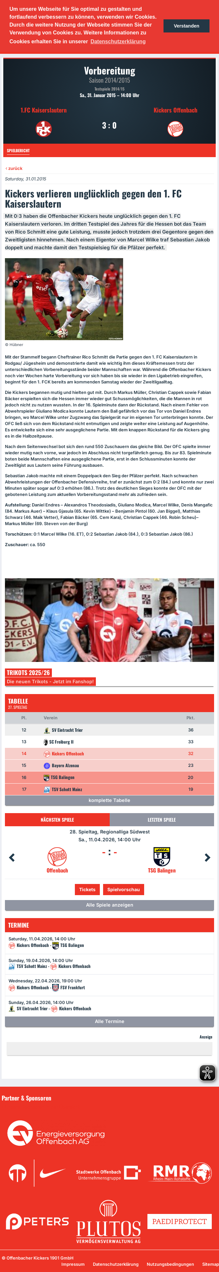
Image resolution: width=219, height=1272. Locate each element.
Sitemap (210, 1264)
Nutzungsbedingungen (170, 1264)
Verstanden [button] (186, 26)
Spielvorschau (123, 889)
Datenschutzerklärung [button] (118, 41)
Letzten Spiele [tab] (162, 819)
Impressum (73, 1264)
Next (207, 857)
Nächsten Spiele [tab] (57, 819)
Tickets (87, 889)
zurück (14, 168)
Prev (11, 857)
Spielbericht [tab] (18, 150)
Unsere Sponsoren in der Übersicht (42, 1107)
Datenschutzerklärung (116, 1264)
